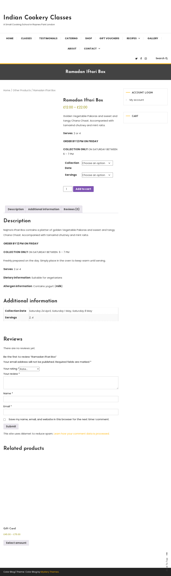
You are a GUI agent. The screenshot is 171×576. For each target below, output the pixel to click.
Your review (11, 374)
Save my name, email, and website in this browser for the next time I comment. (59, 419)
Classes (26, 38)
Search (162, 58)
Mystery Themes (50, 571)
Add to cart (83, 189)
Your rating (11, 368)
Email (7, 406)
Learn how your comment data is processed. (82, 433)
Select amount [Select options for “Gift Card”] (16, 543)
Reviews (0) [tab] (72, 209)
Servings (71, 175)
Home (9, 38)
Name (8, 393)
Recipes (132, 38)
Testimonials (48, 38)
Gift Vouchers (109, 38)
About (72, 48)
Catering (71, 38)
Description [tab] (16, 209)
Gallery (152, 38)
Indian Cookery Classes (37, 18)
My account (137, 100)
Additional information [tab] (43, 209)
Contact (90, 48)
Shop (88, 38)
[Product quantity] (67, 189)
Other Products (22, 90)
